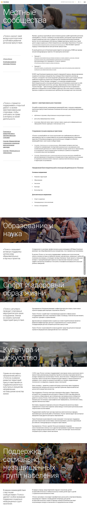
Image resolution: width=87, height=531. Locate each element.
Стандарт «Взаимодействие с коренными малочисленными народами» (54, 155)
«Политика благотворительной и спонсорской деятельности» (48, 44)
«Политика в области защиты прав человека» (47, 63)
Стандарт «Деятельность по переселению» (46, 145)
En (78, 2)
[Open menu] (84, 2)
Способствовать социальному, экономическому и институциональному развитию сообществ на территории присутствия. (57, 68)
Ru (80, 2)
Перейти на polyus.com (67, 2)
